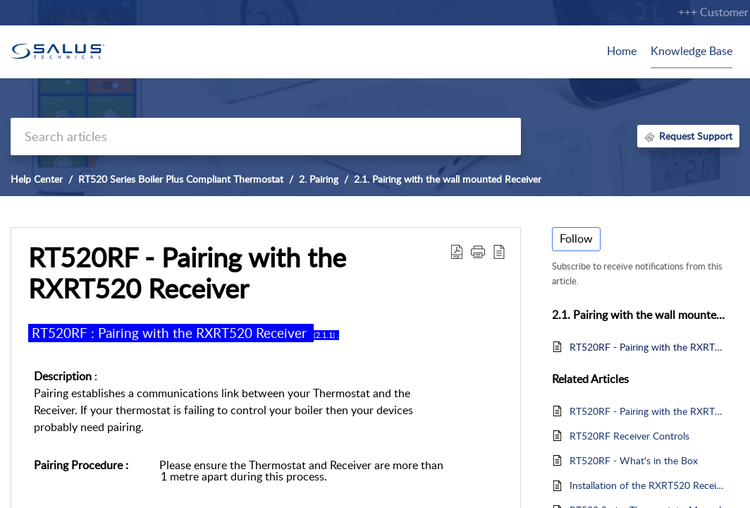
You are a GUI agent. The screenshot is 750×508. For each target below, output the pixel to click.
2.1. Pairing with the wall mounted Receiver (447, 179)
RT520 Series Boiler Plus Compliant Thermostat (180, 179)
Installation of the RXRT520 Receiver (647, 485)
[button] (457, 251)
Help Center (37, 179)
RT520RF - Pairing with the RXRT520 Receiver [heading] (187, 273)
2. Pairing (318, 179)
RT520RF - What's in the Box (634, 460)
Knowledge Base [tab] (691, 51)
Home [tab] (622, 51)
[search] (266, 136)
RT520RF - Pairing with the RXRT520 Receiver (647, 346)
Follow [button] (576, 238)
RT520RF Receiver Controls (629, 435)
